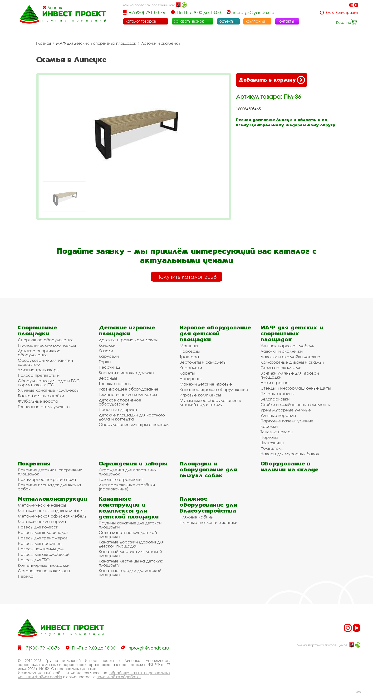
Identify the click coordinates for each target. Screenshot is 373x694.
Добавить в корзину (271, 80)
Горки (105, 362)
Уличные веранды (278, 415)
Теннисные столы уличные (44, 407)
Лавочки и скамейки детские (290, 357)
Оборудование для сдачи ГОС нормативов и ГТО (49, 383)
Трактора (189, 357)
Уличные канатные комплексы (48, 390)
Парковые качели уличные (287, 421)
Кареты (187, 373)
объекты (227, 21)
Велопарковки (275, 399)
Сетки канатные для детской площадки (128, 534)
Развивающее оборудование (128, 389)
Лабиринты (191, 378)
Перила (26, 576)
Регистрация (346, 12)
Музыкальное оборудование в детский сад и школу (210, 402)
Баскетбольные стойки (41, 396)
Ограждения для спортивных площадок (127, 472)
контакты (285, 21)
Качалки (107, 345)
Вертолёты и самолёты (203, 362)
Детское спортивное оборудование (39, 353)
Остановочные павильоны (44, 571)
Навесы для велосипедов (43, 532)
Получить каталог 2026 (186, 276)
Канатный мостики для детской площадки (130, 553)
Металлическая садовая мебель (51, 510)
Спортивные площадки (37, 330)
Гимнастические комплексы (47, 345)
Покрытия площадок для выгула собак (49, 487)
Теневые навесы (115, 383)
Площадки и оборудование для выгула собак (208, 469)
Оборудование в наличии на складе (289, 466)
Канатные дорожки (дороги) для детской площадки (131, 544)
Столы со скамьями (280, 368)
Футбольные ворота (38, 401)
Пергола (269, 437)
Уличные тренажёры (38, 370)
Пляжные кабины (277, 393)
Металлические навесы (42, 505)
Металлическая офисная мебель (52, 516)
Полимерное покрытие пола (47, 479)
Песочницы (110, 367)
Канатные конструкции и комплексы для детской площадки (129, 507)
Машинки (189, 346)
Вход (329, 12)
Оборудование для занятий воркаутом (45, 362)
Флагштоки (271, 448)
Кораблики (191, 368)
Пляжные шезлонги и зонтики (208, 522)
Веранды (108, 378)
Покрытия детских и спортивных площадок (50, 472)
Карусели (109, 356)
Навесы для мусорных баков (289, 454)
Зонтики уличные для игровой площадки (289, 375)
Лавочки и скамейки (160, 43)
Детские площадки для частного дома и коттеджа (132, 417)
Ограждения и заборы (133, 463)
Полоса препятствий (38, 375)
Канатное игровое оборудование (214, 389)
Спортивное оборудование (46, 340)
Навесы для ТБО (34, 560)
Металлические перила (42, 521)
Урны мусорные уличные (285, 410)
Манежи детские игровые (206, 384)
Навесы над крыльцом (41, 549)
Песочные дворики (118, 409)
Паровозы (190, 351)
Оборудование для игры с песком (134, 424)
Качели (106, 351)
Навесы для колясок (38, 527)
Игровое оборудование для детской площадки (215, 333)
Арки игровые (274, 383)
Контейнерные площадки (43, 565)
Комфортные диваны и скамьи (292, 362)
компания (255, 21)
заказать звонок (189, 21)
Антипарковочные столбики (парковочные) (127, 487)
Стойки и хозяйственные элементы (295, 404)
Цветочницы (272, 443)
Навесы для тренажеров (43, 538)
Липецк (54, 7)
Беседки (269, 426)
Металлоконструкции (52, 499)
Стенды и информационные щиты (295, 388)
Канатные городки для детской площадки (130, 572)
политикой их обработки (119, 676)
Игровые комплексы (200, 395)
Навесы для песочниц (40, 543)
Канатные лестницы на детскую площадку (131, 563)
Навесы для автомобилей (43, 554)
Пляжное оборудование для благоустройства (208, 504)
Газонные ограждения (121, 479)
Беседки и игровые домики (126, 373)
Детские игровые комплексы (128, 340)
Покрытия (34, 463)
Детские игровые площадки (127, 330)
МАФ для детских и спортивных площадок (96, 43)
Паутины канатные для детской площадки (130, 525)
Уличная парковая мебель (287, 346)
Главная (43, 43)
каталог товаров (141, 21)
